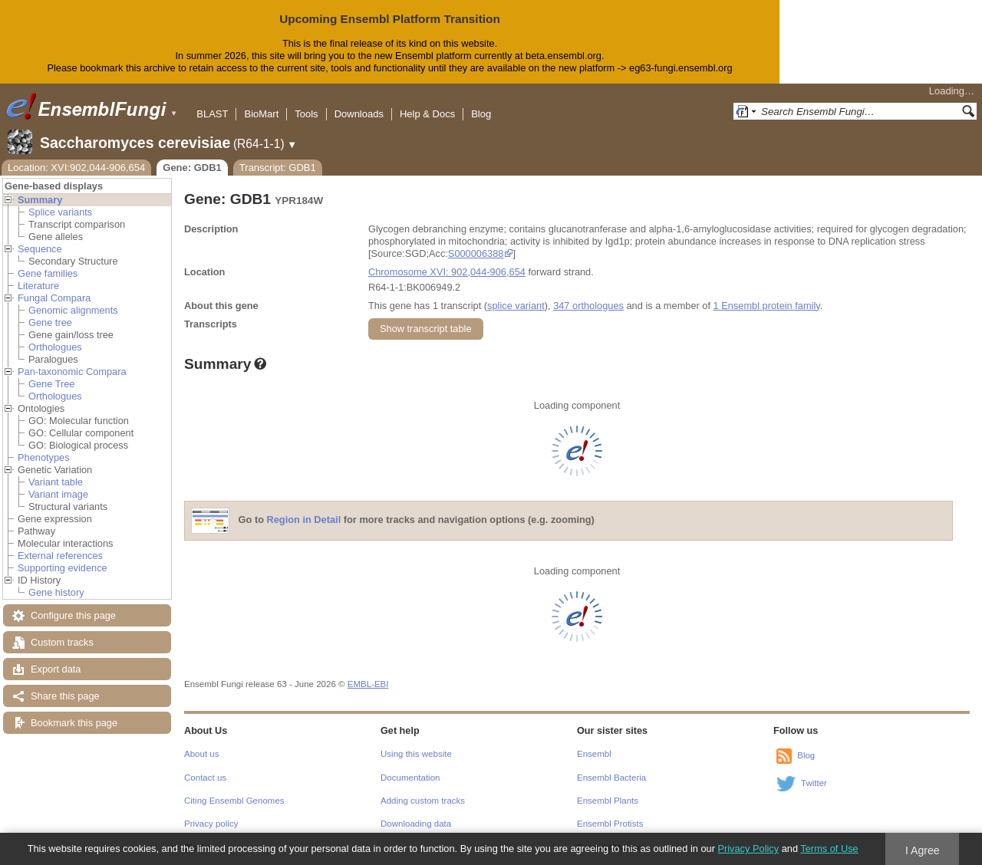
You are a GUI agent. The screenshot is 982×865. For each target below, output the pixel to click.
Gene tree (50, 322)
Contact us (205, 777)
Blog (481, 114)
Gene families (47, 273)
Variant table (55, 482)
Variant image (58, 494)
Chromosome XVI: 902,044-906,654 (447, 272)
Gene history (56, 592)
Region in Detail (304, 519)
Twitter (814, 783)
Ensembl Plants (607, 800)
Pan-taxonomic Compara (72, 371)
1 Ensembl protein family (766, 305)
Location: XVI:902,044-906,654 (76, 167)
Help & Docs (427, 114)
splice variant (516, 305)
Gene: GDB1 (192, 167)
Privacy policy (211, 823)
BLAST (212, 114)
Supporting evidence (62, 568)
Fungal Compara (54, 298)
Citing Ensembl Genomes (234, 800)
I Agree (922, 850)
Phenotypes (44, 457)
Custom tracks (62, 642)
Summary (40, 200)
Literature (38, 285)
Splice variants (60, 212)
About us (201, 753)
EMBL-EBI (368, 684)
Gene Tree (51, 384)
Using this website (416, 753)
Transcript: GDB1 (277, 167)
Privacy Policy (748, 848)
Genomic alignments (73, 310)
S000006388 (476, 253)
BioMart (261, 114)
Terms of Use (829, 848)
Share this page (65, 696)
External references (60, 555)
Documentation (410, 777)
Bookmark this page (74, 723)
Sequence (40, 249)
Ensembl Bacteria (611, 777)
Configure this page (73, 615)
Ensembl (594, 753)
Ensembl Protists (610, 823)
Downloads (359, 114)
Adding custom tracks (423, 800)
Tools (306, 114)
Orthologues (55, 347)
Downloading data (416, 823)
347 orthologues (588, 305)
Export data (56, 669)
